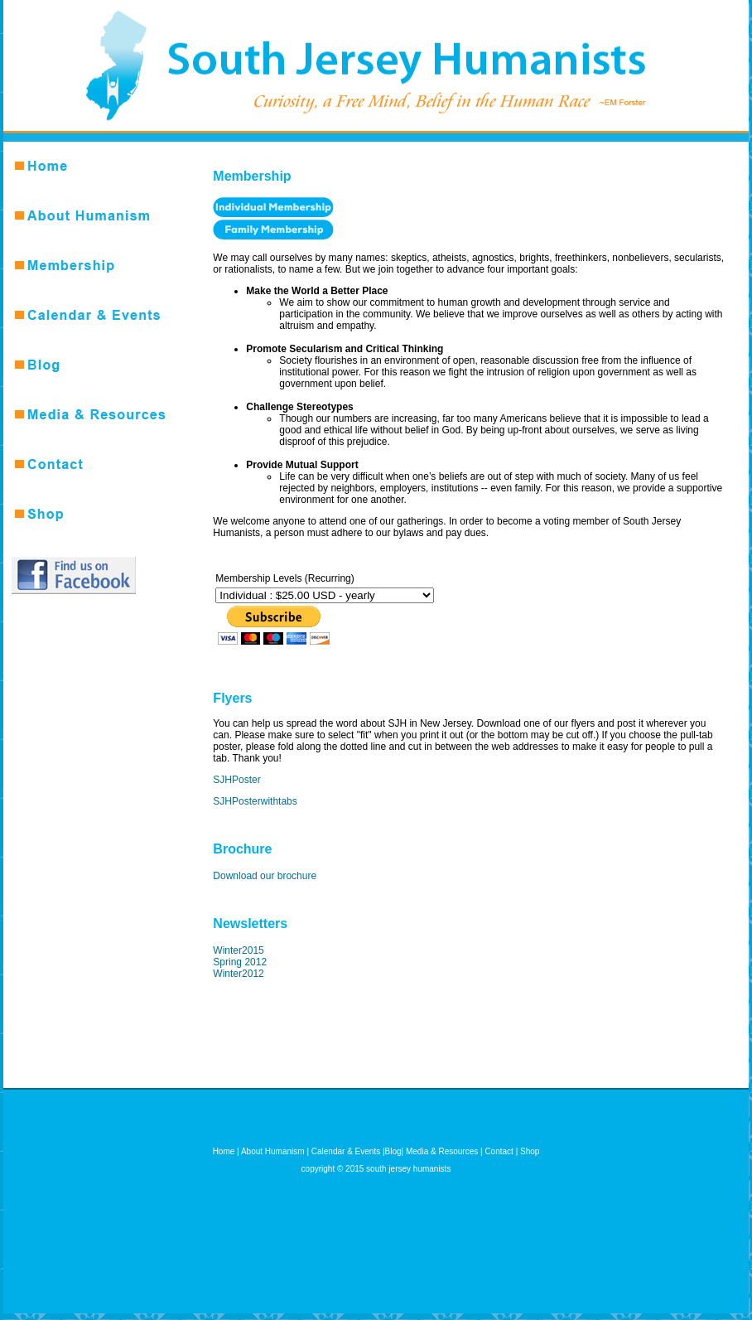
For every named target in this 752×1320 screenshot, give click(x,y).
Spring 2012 (240, 962)
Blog (393, 1151)
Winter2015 (238, 950)
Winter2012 (238, 973)
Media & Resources (442, 1151)
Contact (498, 1151)
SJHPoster (236, 780)
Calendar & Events (345, 1151)
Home (224, 1151)
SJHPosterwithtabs (254, 801)
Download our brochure (264, 876)
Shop (529, 1151)
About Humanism (273, 1151)
